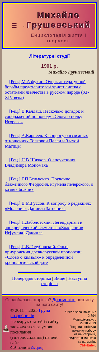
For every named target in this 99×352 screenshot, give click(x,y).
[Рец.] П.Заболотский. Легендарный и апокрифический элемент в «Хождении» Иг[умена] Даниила (44, 227)
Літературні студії (49, 56)
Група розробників (30, 313)
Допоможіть (64, 300)
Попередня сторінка (31, 278)
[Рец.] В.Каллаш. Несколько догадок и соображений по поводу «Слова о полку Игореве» (44, 116)
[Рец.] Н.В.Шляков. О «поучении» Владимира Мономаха (40, 162)
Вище (59, 278)
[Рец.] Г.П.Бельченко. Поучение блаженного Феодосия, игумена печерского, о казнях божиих (49, 184)
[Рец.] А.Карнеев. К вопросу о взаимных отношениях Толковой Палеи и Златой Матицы (46, 141)
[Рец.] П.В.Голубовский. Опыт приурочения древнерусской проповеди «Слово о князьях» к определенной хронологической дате (43, 254)
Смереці (37, 348)
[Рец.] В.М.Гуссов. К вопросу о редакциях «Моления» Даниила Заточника (48, 206)
